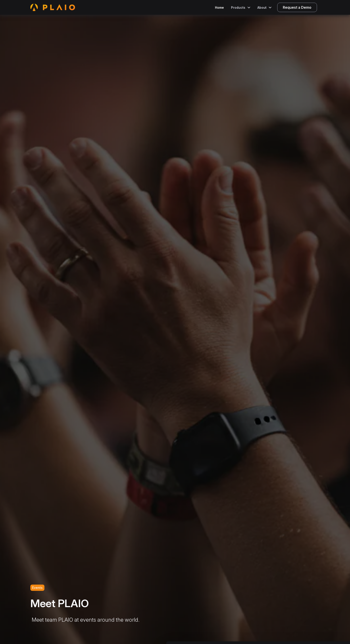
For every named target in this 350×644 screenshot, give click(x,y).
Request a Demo (297, 7)
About (262, 7)
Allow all (313, 603)
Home (219, 7)
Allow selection (312, 617)
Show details (234, 632)
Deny (313, 632)
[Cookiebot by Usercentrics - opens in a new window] (28, 635)
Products (238, 7)
